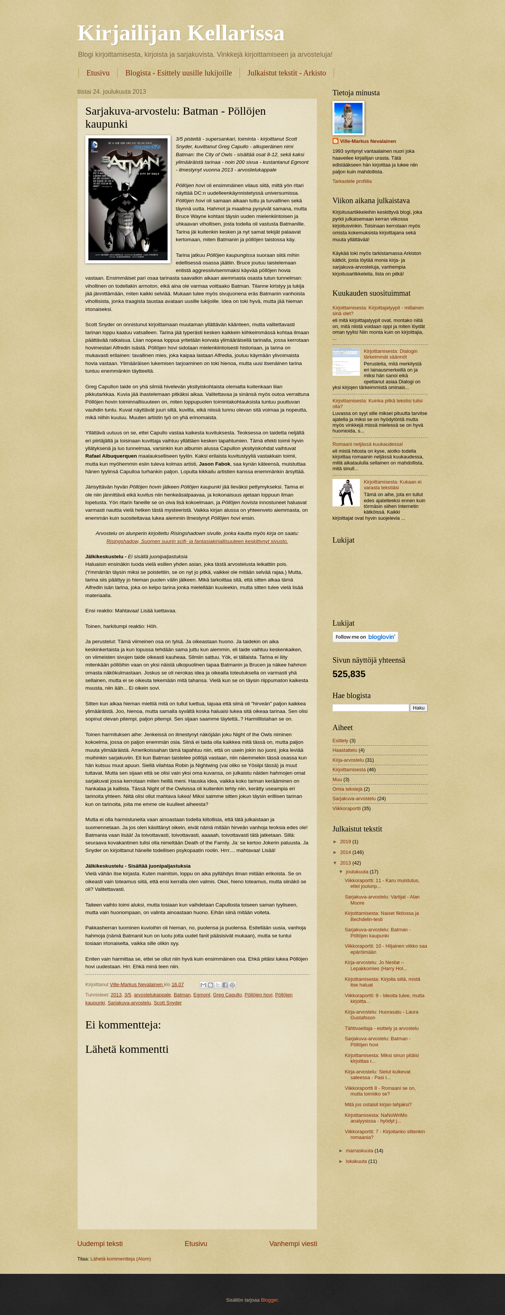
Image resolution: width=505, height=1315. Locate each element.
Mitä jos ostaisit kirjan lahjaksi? (378, 1104)
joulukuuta (357, 872)
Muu (337, 779)
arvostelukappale (152, 995)
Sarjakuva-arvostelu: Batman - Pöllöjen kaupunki (378, 932)
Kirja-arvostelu (348, 760)
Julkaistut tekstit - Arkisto (287, 73)
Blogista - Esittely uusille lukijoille (178, 73)
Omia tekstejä (347, 789)
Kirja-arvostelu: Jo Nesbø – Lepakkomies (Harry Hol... (376, 965)
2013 (116, 995)
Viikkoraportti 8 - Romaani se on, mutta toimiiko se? (380, 1091)
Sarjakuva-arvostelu (129, 1003)
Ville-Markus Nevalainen (368, 141)
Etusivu (98, 73)
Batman (182, 995)
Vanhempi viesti (293, 1244)
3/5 (128, 995)
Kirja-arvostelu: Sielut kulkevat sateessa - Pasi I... (377, 1074)
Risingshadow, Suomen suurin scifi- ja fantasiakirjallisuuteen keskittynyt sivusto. (197, 541)
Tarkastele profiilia (352, 181)
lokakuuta (357, 1161)
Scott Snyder (168, 1003)
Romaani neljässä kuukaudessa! (367, 444)
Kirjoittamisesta (349, 769)
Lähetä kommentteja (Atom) (121, 1259)
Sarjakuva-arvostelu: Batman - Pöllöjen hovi (378, 1041)
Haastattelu (344, 750)
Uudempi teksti (100, 1244)
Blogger (269, 1300)
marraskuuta (360, 1150)
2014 (346, 852)
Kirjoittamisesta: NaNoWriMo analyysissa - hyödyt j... (376, 1118)
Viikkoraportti (346, 808)
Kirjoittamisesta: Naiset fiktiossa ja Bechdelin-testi (382, 916)
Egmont (201, 995)
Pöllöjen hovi (258, 995)
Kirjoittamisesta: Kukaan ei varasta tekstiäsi (393, 484)
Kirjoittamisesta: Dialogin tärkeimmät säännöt (390, 354)
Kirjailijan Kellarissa (181, 32)
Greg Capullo (227, 995)
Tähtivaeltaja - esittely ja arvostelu (382, 1028)
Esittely (340, 740)
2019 (346, 841)
